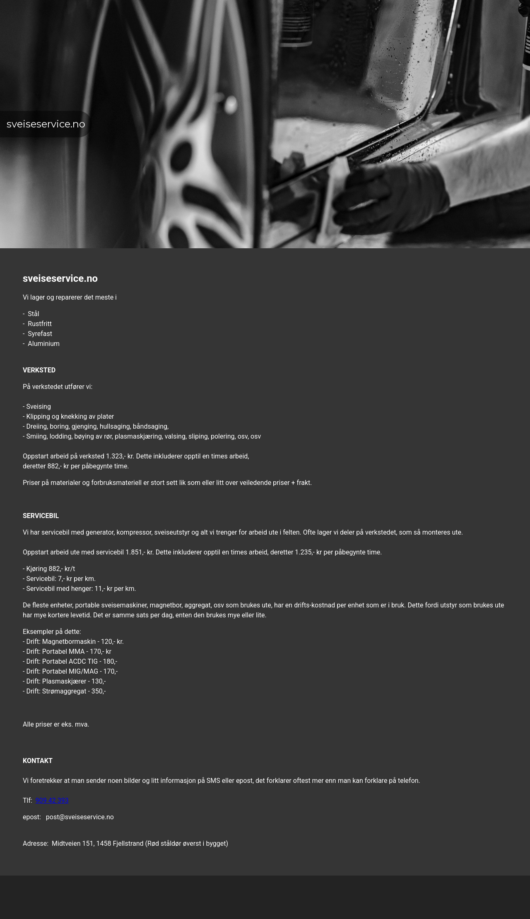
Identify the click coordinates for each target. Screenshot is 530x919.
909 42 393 (52, 800)
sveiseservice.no (46, 124)
